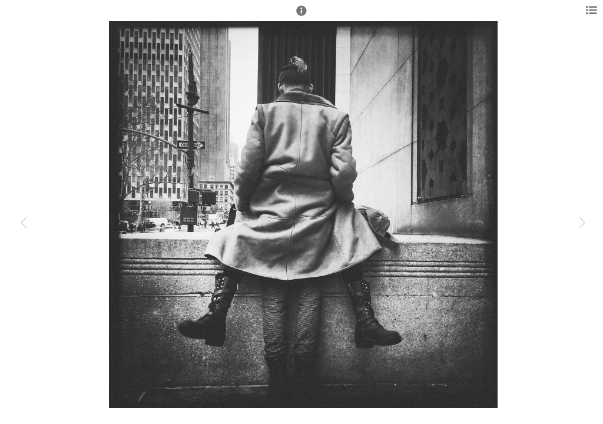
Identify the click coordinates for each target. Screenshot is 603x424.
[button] (301, 15)
